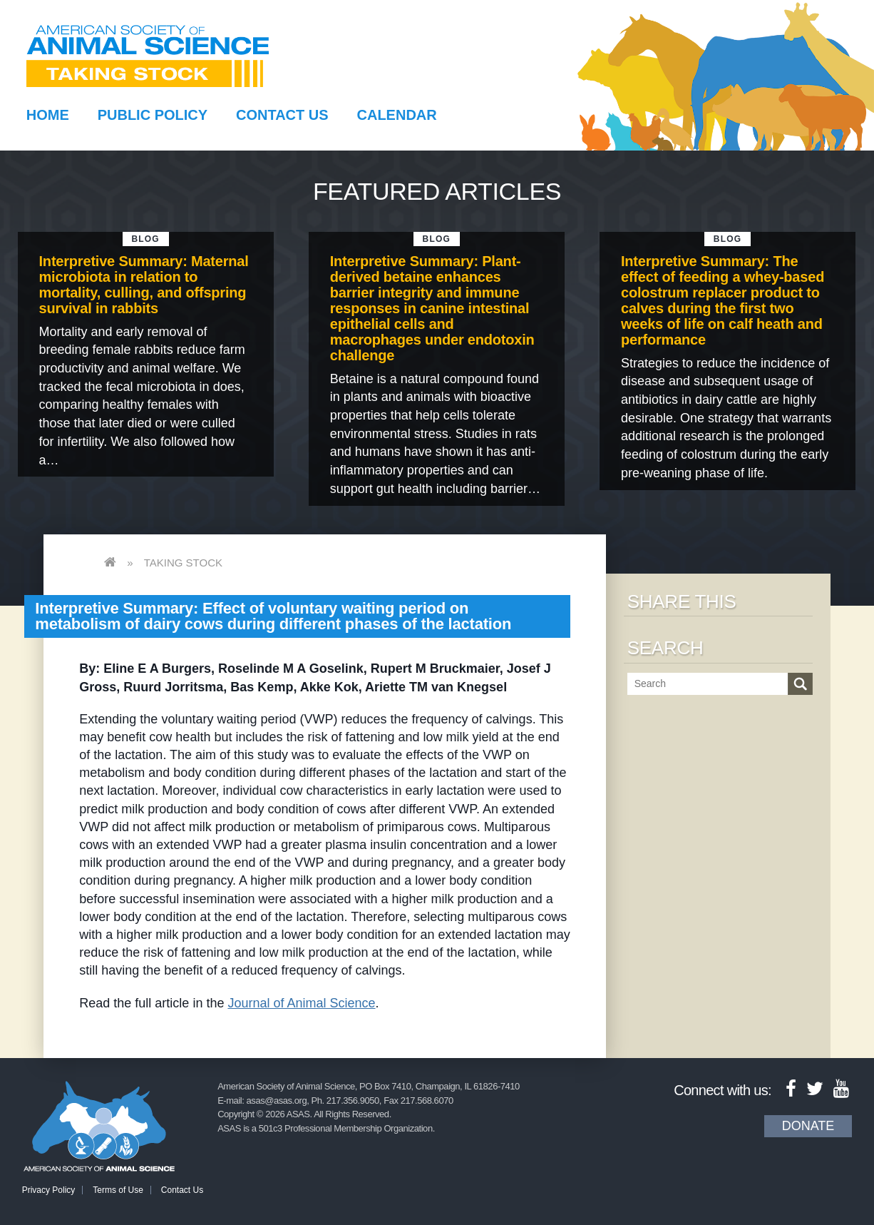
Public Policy (152, 115)
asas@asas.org (277, 1100)
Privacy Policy (49, 1190)
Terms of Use (118, 1190)
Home (47, 115)
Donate (808, 1126)
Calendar (397, 115)
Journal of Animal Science (301, 1003)
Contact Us (282, 115)
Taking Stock (183, 562)
